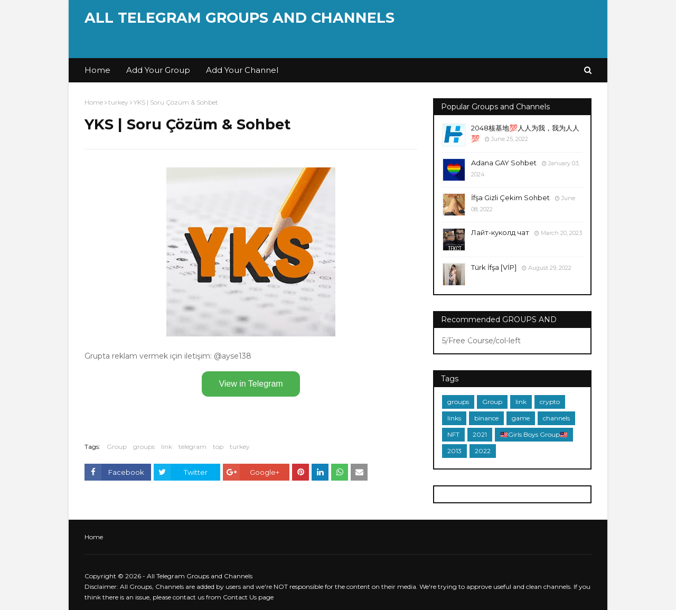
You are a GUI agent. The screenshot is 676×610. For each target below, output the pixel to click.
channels (556, 418)
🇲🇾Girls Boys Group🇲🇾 (534, 434)
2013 (454, 451)
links (454, 418)
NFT (453, 434)
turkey (118, 102)
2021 (480, 434)
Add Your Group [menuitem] (158, 70)
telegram (192, 447)
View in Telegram (251, 383)
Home (93, 102)
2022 (483, 451)
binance (486, 418)
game (521, 418)
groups (144, 447)
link (166, 447)
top (218, 447)
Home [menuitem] (97, 70)
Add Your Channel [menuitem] (242, 70)
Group (117, 447)
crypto (550, 402)
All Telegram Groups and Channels (239, 17)
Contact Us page (248, 597)
